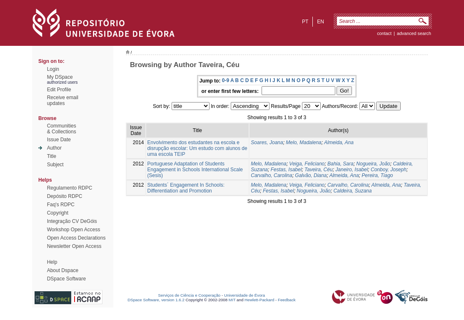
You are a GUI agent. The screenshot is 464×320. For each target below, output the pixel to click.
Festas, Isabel (286, 169)
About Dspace (62, 270)
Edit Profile (59, 89)
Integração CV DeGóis (72, 221)
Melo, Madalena (303, 142)
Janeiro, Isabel (351, 169)
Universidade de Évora (244, 295)
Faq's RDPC (61, 205)
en (320, 22)
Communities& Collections (61, 129)
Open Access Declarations (76, 238)
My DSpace (60, 77)
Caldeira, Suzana (352, 191)
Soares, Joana (267, 142)
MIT (232, 300)
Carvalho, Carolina (271, 175)
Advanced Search (414, 33)
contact (384, 33)
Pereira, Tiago (377, 175)
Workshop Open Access (73, 229)
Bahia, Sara (340, 164)
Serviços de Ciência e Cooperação (189, 295)
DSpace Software (66, 279)
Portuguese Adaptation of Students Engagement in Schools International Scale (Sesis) (195, 169)
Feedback (287, 300)
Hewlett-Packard (259, 300)
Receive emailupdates (62, 100)
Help (52, 262)
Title (51, 156)
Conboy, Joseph (389, 169)
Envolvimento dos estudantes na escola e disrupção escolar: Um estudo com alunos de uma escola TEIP (197, 148)
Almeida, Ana (339, 142)
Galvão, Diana (311, 175)
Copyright (57, 213)
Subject (55, 165)
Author (54, 148)
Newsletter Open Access (74, 246)
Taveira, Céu (318, 169)
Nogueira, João (373, 164)
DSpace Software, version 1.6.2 (156, 300)
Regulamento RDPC (69, 188)
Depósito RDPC (64, 196)
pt (305, 22)
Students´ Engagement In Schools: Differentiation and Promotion (186, 188)
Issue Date (59, 139)
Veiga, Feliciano (306, 164)
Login (53, 69)
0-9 (225, 80)
